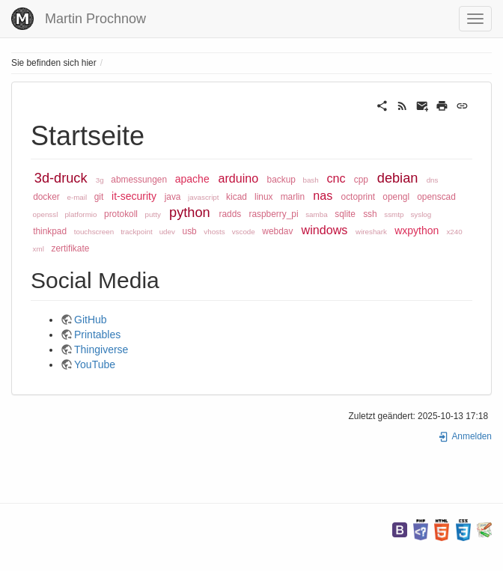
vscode (243, 232)
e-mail (77, 197)
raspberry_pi (273, 214)
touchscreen (94, 232)
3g (100, 180)
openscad (436, 197)
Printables (97, 335)
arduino (239, 178)
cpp (361, 179)
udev (167, 232)
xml (38, 249)
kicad (236, 197)
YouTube (94, 364)
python (189, 212)
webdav (277, 231)
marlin (293, 197)
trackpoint (136, 232)
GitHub (90, 320)
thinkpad (50, 231)
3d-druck (61, 178)
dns (433, 180)
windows (325, 229)
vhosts (214, 232)
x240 (454, 232)
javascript (203, 197)
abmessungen (139, 179)
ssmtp (393, 214)
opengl (395, 197)
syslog (420, 214)
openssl (45, 214)
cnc (335, 178)
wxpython (416, 230)
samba (316, 214)
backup (281, 179)
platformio (80, 214)
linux (263, 197)
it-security (134, 196)
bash (310, 180)
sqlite (345, 214)
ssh (370, 214)
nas (322, 195)
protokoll (121, 214)
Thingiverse (101, 349)
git (99, 197)
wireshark (371, 232)
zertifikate (70, 248)
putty (153, 214)
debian (397, 178)
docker (46, 197)
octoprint (358, 197)
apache (192, 179)
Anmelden (465, 436)
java (173, 197)
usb (190, 231)
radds (230, 214)
